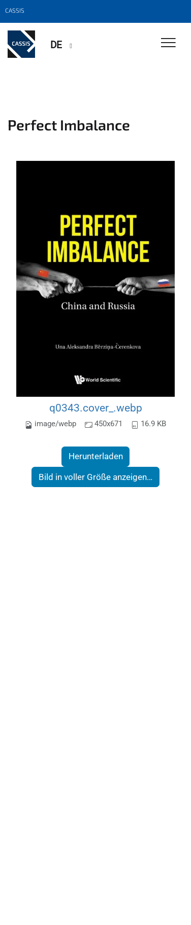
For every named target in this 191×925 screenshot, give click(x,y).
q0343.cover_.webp (95, 407)
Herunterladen (96, 456)
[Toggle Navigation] (168, 43)
